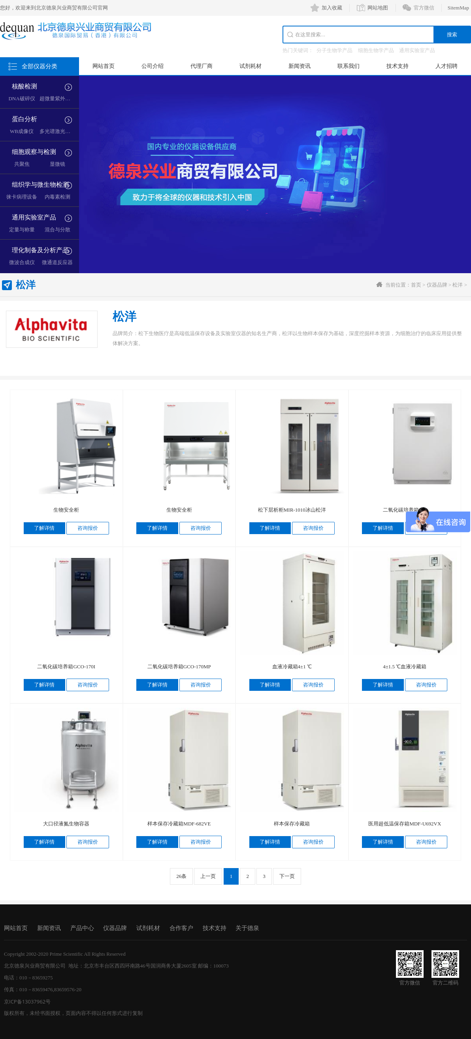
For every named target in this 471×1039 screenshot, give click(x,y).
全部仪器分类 (39, 66)
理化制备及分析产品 (40, 250)
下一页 (287, 876)
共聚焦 (22, 164)
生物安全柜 (66, 510)
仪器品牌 (437, 285)
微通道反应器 (57, 262)
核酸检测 (24, 86)
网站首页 (103, 66)
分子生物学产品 (334, 50)
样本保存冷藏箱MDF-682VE (179, 824)
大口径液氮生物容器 (66, 824)
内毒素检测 (57, 197)
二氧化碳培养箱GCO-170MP (179, 667)
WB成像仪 (22, 131)
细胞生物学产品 (376, 50)
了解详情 (44, 528)
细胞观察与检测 (34, 151)
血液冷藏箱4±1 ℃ (292, 667)
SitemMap (458, 8)
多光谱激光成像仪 (60, 131)
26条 (181, 876)
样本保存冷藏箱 (292, 824)
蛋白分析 (24, 119)
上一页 (208, 876)
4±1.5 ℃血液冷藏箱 (404, 667)
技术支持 (397, 66)
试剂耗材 (250, 66)
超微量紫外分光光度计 (65, 98)
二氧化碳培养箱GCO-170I (66, 667)
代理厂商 (201, 66)
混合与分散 (57, 230)
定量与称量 (22, 230)
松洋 (457, 285)
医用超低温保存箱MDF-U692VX (404, 824)
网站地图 (377, 8)
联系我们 (348, 66)
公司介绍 (152, 66)
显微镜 (57, 164)
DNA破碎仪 (21, 98)
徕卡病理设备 (21, 197)
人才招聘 (446, 66)
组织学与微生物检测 (40, 184)
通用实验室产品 (417, 50)
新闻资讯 (299, 66)
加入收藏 (332, 8)
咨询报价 (87, 528)
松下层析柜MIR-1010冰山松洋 (292, 510)
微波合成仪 (22, 262)
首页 (416, 285)
